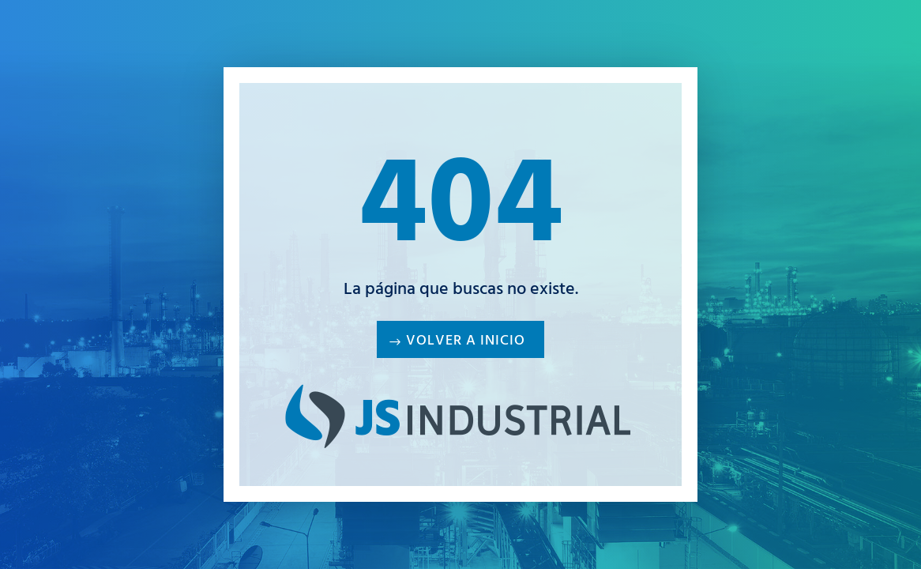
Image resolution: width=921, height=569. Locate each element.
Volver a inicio (465, 342)
